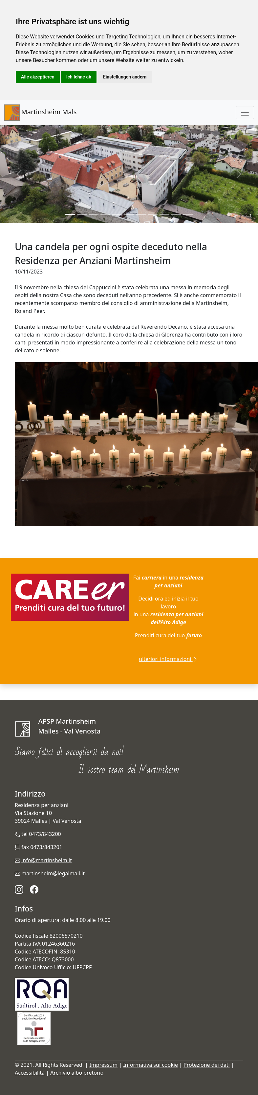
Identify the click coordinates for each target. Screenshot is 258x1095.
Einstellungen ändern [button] (125, 76)
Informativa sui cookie (150, 1064)
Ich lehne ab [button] (78, 76)
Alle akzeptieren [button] (37, 76)
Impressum (103, 1064)
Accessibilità (30, 1072)
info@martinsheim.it (46, 860)
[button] (19, 174)
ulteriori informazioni (168, 659)
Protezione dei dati (206, 1064)
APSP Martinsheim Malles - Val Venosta (69, 727)
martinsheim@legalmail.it (53, 873)
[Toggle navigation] (245, 112)
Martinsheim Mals (40, 112)
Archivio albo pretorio (76, 1072)
